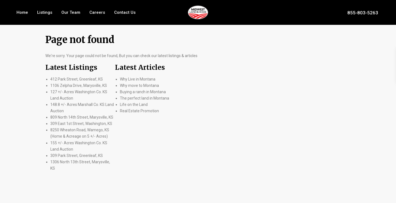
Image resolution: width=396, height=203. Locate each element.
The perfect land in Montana (144, 98)
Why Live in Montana (137, 79)
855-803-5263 (362, 12)
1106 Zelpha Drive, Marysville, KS (78, 85)
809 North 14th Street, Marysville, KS (81, 117)
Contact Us (125, 12)
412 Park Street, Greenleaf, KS (76, 79)
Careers (97, 12)
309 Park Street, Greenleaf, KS (76, 155)
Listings (44, 12)
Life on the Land (134, 104)
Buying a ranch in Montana (143, 92)
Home (22, 12)
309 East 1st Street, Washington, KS (81, 123)
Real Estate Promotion (139, 111)
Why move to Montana (139, 85)
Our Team (70, 12)
